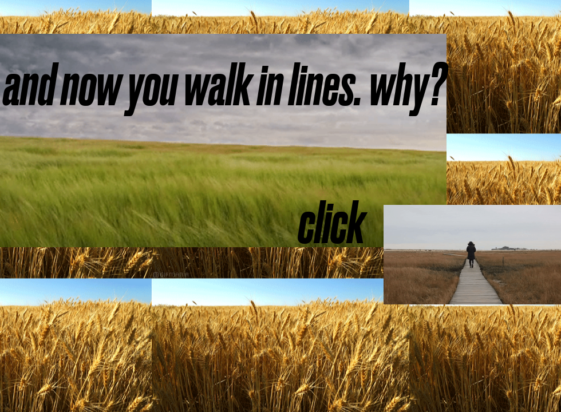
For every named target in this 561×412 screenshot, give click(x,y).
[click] (331, 223)
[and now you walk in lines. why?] (224, 85)
